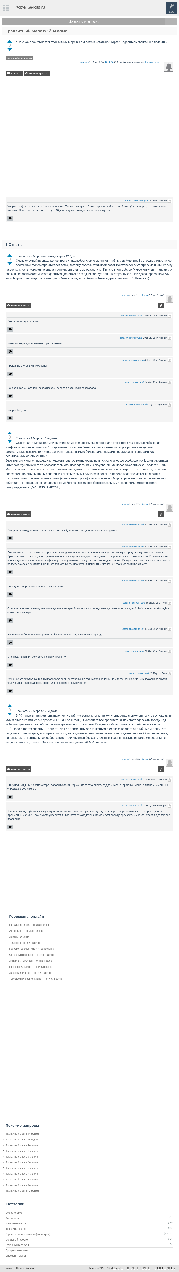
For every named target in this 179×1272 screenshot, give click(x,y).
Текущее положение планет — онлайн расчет (36, 978)
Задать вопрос (84, 21)
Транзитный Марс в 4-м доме (22, 1173)
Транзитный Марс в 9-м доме (22, 1145)
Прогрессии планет (17, 1250)
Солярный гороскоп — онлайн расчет (31, 954)
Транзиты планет (153, 62)
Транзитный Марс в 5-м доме (22, 1168)
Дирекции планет (16, 1255)
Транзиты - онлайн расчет (24, 942)
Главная (8, 1268)
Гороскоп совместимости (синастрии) (31, 948)
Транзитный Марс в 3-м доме (22, 1179)
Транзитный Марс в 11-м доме (22, 1133)
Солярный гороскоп (17, 1239)
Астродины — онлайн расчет (26, 930)
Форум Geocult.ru (30, 7)
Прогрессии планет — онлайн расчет (31, 966)
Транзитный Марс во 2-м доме (22, 1190)
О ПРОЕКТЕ (146, 1268)
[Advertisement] (89, 111)
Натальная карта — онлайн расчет (30, 924)
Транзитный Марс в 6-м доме (22, 1162)
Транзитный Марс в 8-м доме (22, 1151)
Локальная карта (19, 936)
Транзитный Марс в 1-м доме (22, 1185)
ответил (125, 295)
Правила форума (25, 1268)
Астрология (13, 1218)
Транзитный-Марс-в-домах (19, 58)
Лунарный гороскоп (17, 1244)
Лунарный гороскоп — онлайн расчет (31, 960)
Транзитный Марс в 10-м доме (22, 1139)
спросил (84, 62)
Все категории (14, 1212)
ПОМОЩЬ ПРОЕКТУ (164, 1268)
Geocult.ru (118, 1268)
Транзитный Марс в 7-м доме (22, 1156)
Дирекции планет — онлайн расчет (30, 972)
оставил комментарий (136, 200)
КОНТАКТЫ (132, 1268)
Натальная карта (16, 1223)
